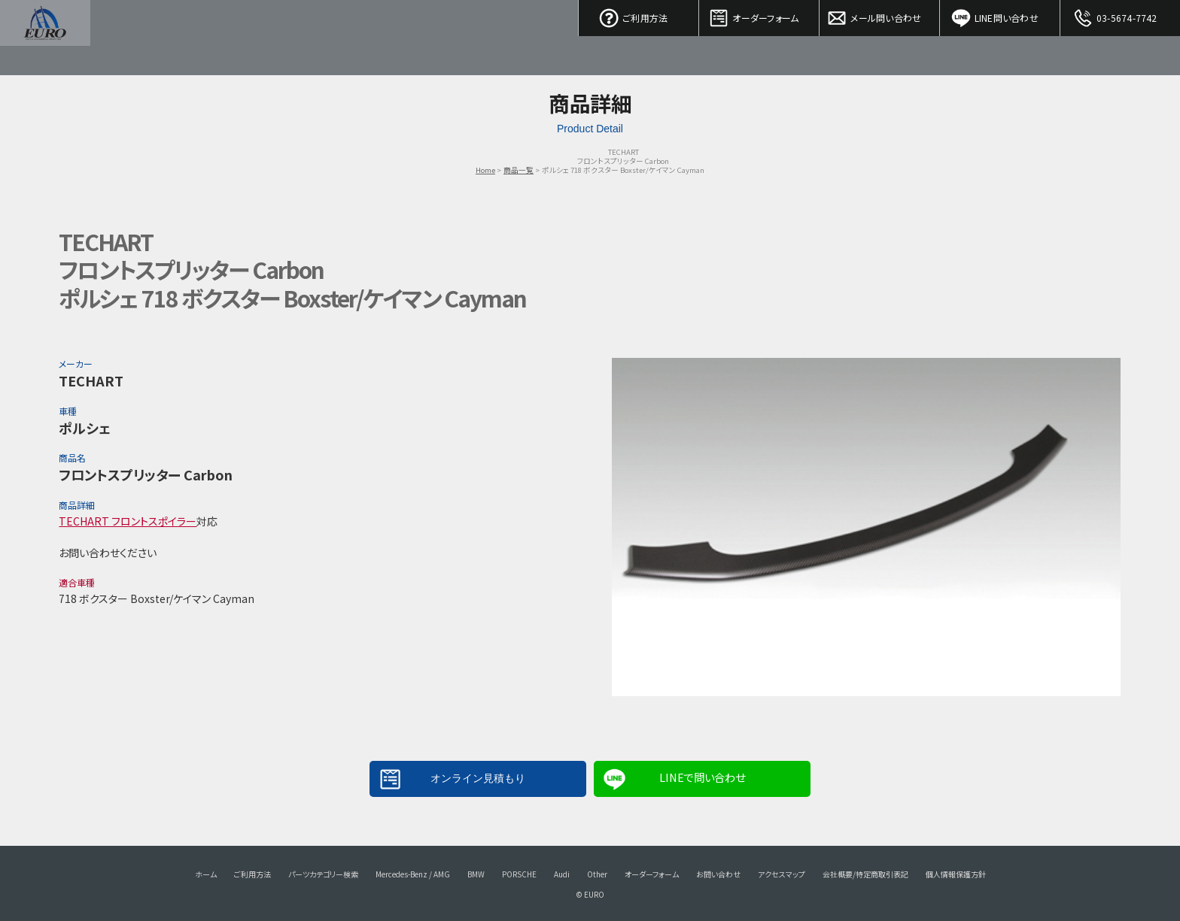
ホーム (206, 874)
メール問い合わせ (879, 15)
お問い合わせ (718, 874)
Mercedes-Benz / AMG (413, 874)
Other (597, 874)
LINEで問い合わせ (702, 777)
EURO (45, 37)
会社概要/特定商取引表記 (865, 874)
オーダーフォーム (759, 15)
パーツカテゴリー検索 (323, 874)
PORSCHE (519, 874)
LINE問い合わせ (1000, 15)
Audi (562, 874)
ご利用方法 (639, 15)
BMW (476, 874)
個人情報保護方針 (956, 874)
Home (485, 170)
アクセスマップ (781, 874)
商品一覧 (518, 170)
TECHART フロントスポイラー (127, 521)
